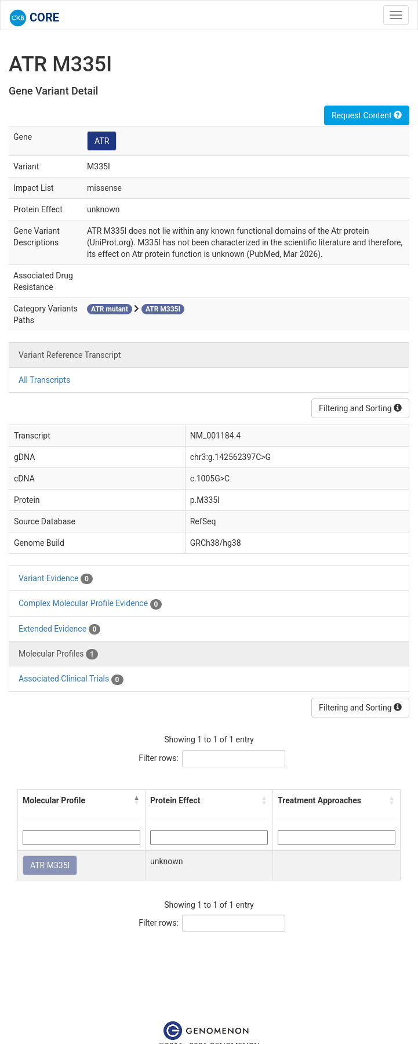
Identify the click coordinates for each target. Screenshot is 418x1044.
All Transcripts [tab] (44, 380)
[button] (136, 800)
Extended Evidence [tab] (59, 629)
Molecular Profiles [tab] (58, 654)
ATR (101, 141)
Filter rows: (159, 758)
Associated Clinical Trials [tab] (71, 679)
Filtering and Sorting (360, 408)
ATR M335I (50, 865)
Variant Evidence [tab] (56, 579)
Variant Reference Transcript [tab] (70, 355)
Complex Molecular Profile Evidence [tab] (90, 604)
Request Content (367, 115)
